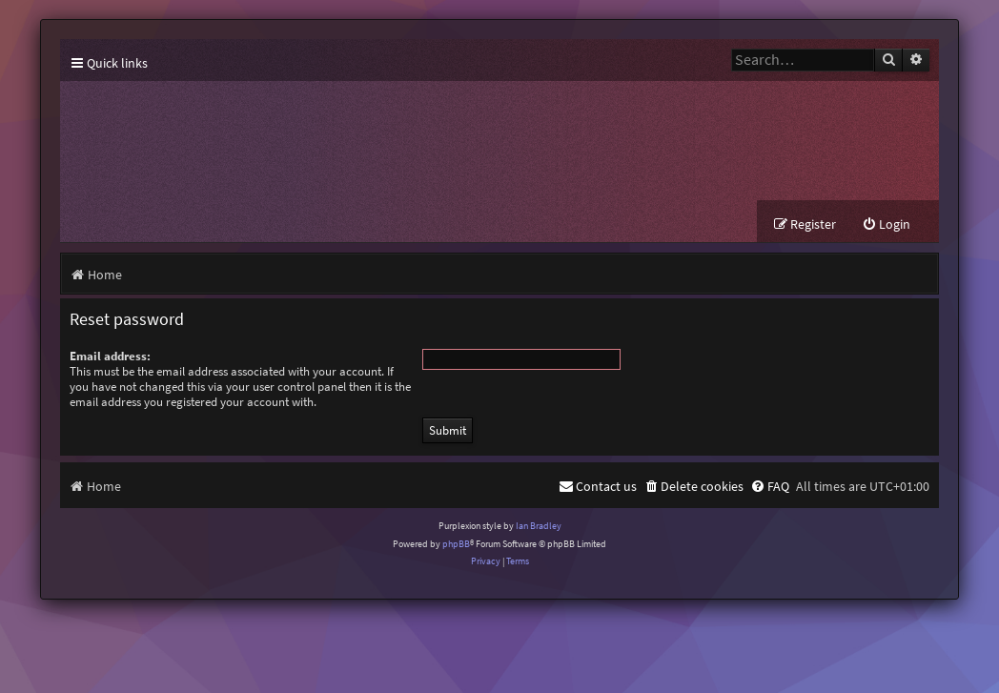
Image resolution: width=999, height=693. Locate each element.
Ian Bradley (538, 526)
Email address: (110, 356)
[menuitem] (886, 224)
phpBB (456, 544)
